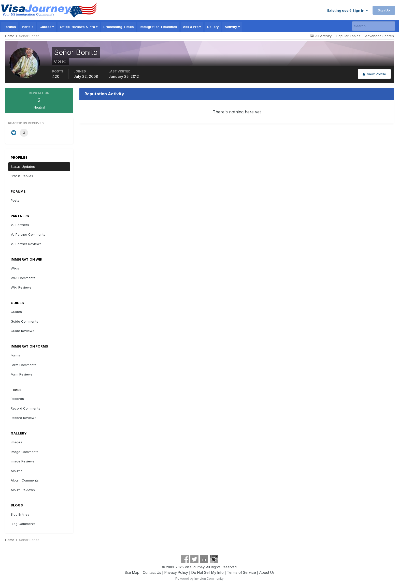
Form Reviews (22, 374)
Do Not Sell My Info (207, 572)
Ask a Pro (192, 27)
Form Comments (23, 365)
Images (16, 442)
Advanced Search (379, 36)
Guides (46, 27)
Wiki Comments (23, 278)
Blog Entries (20, 514)
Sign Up (384, 10)
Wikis (15, 268)
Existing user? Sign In (347, 10)
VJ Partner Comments (28, 234)
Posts (15, 200)
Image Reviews (23, 461)
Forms (15, 355)
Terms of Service (241, 572)
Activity (232, 27)
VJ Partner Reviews (26, 244)
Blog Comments (23, 524)
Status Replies (22, 176)
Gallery (213, 27)
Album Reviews (23, 490)
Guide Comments (24, 321)
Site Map (132, 572)
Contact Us (152, 572)
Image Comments (24, 452)
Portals (28, 27)
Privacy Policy (176, 572)
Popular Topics (348, 36)
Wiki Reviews (21, 287)
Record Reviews (23, 418)
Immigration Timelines (158, 27)
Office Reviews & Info (78, 27)
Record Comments (25, 408)
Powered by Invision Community (199, 578)
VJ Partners (20, 225)
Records (17, 399)
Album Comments (25, 480)
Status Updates (23, 166)
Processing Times (118, 27)
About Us (267, 572)
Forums (10, 27)
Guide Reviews (22, 331)
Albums (16, 471)
